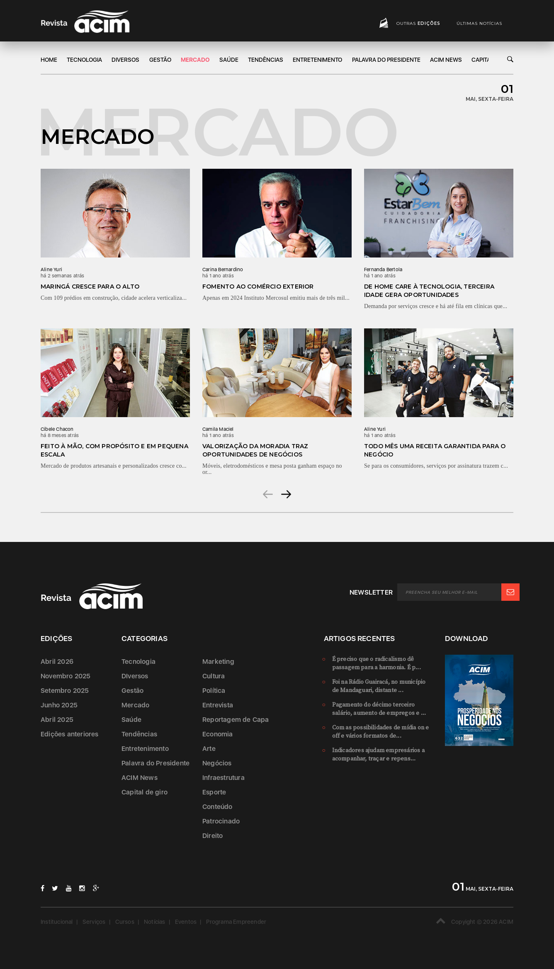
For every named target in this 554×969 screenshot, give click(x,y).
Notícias (154, 921)
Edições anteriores (70, 734)
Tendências (265, 59)
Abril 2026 (57, 661)
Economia (217, 734)
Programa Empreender (236, 921)
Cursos (124, 921)
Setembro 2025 (65, 691)
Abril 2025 (57, 720)
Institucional (57, 921)
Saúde (228, 59)
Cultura (213, 676)
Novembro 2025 (66, 676)
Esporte (214, 792)
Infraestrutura (223, 778)
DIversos (125, 59)
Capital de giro (144, 792)
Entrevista (217, 705)
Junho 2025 (59, 705)
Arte (209, 749)
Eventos (186, 921)
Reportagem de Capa (235, 720)
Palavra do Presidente (386, 59)
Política (214, 691)
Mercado (195, 59)
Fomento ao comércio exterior (258, 286)
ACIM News (446, 59)
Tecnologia (84, 59)
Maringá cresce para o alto (90, 286)
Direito (212, 836)
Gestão (160, 59)
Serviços (94, 921)
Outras (418, 23)
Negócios (217, 763)
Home (49, 59)
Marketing (218, 661)
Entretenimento (317, 59)
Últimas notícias (479, 23)
